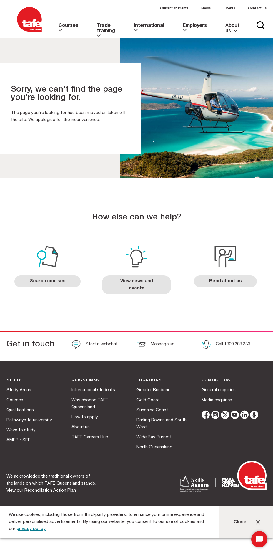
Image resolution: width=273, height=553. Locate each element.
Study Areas (18, 390)
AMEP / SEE (18, 440)
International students (93, 390)
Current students (174, 9)
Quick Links (85, 380)
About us (80, 427)
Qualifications (20, 410)
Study (13, 380)
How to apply (84, 417)
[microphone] (254, 416)
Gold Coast (148, 400)
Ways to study (21, 430)
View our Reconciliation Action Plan (41, 490)
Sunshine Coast (152, 410)
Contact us (257, 9)
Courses (14, 400)
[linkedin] (244, 416)
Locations (149, 380)
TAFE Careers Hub (89, 437)
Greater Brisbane (153, 390)
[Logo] (29, 32)
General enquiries (219, 390)
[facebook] (206, 416)
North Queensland (154, 447)
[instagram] (215, 416)
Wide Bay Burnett (154, 437)
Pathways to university (29, 420)
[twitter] (225, 416)
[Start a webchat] (94, 345)
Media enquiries (217, 400)
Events (229, 9)
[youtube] (235, 416)
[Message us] (155, 345)
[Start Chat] (259, 539)
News (206, 9)
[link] (69, 30)
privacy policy (31, 529)
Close (240, 522)
